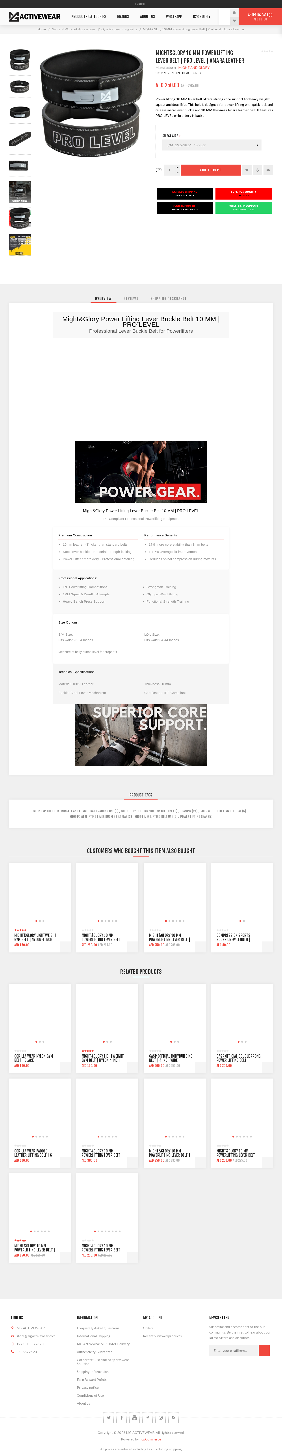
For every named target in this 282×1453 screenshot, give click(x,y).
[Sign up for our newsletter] (234, 1350)
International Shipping (93, 1336)
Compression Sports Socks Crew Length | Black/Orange (233, 939)
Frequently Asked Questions (98, 1328)
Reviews (131, 298)
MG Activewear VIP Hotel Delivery (103, 1344)
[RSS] (173, 1418)
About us (83, 1403)
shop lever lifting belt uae (154, 817)
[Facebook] (121, 1418)
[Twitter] (108, 1418)
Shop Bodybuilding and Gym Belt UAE (147, 811)
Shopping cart (260, 17)
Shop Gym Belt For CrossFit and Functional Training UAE (73, 811)
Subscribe (264, 1350)
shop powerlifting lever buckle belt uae (98, 817)
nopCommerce (150, 1439)
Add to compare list (257, 170)
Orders (148, 1328)
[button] (36, 921)
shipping (175, 1449)
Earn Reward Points (92, 1379)
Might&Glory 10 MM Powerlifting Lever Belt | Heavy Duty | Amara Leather (36, 1250)
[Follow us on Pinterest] (147, 1418)
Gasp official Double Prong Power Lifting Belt (239, 1058)
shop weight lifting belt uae (220, 811)
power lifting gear (194, 817)
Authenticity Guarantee (94, 1352)
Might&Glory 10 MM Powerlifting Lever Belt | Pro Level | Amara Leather (102, 1250)
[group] (40, 894)
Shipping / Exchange (168, 298)
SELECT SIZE (170, 136)
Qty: (159, 170)
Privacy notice (88, 1387)
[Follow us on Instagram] (160, 1418)
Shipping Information (93, 1372)
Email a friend (268, 170)
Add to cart (210, 170)
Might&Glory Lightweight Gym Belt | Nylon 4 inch (35, 937)
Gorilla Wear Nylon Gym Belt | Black (33, 1058)
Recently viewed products (162, 1336)
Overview (103, 298)
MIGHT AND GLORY (194, 68)
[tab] (103, 298)
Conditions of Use (90, 1395)
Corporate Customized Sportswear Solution (103, 1362)
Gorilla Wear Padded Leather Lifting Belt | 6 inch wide (33, 1155)
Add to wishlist (247, 170)
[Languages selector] (141, 4)
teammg (185, 811)
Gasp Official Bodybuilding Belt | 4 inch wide (171, 1058)
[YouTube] (134, 1418)
